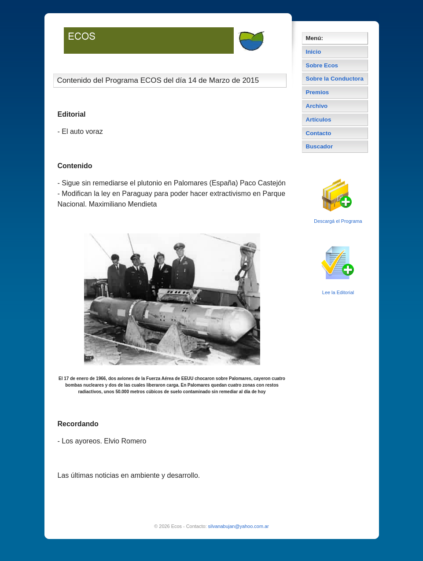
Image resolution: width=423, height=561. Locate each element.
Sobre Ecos (322, 65)
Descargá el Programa (338, 221)
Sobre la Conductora (335, 78)
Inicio (313, 51)
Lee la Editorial (338, 292)
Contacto (318, 133)
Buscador (319, 146)
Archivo (317, 106)
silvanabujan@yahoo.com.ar (238, 526)
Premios (317, 92)
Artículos (318, 119)
